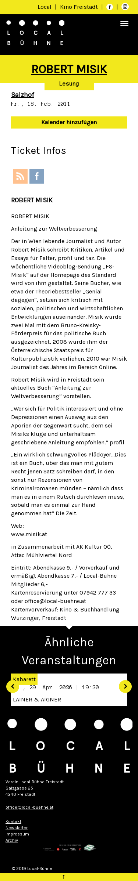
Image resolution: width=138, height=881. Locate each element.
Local (45, 6)
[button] (10, 684)
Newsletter (17, 827)
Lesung (69, 84)
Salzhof (22, 95)
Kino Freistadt (79, 6)
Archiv (12, 840)
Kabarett (24, 679)
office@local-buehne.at (29, 807)
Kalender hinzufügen (69, 122)
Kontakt (13, 821)
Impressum (17, 834)
